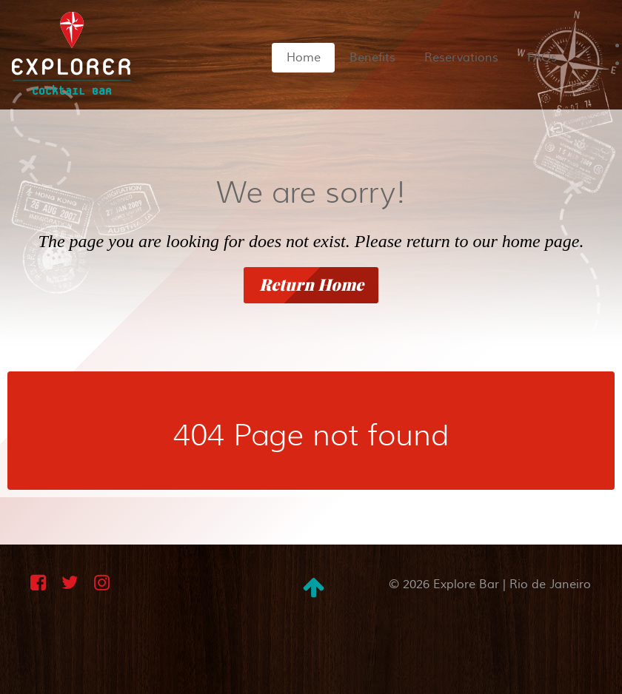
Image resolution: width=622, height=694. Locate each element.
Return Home (311, 284)
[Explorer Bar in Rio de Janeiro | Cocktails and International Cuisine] (71, 52)
